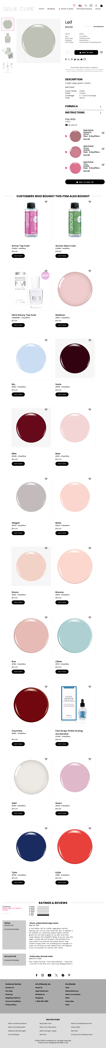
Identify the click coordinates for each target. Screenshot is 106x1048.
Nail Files (74, 1031)
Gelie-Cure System (72, 994)
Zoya (67, 987)
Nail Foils (43, 1034)
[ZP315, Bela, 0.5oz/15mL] (75, 432)
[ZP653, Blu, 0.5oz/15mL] (31, 363)
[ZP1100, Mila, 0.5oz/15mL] (31, 432)
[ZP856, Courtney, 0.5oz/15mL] (31, 710)
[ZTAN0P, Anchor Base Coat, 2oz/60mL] (75, 224)
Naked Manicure (72, 991)
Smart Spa (69, 1001)
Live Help (8, 991)
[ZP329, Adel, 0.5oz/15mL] (31, 782)
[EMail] (81, 59)
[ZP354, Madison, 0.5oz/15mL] (75, 293)
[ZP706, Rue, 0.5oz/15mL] (31, 640)
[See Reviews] (94, 26)
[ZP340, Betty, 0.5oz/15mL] (75, 501)
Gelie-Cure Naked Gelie (16, 1027)
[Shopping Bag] (101, 6)
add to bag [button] (83, 53)
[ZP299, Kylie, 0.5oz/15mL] (75, 851)
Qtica (67, 998)
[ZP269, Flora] (84, 168)
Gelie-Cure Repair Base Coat (81, 1023)
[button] (19, 9)
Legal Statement (41, 991)
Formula (83, 106)
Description (73, 79)
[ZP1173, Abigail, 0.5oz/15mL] (31, 501)
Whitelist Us (40, 994)
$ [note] (86, 139)
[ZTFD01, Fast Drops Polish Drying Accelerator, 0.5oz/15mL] (75, 711)
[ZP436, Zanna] (84, 152)
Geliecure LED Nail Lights (17, 1031)
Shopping (39, 998)
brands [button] (51, 9)
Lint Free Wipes (13, 1034)
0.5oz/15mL (76, 36)
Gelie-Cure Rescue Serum (17, 1023)
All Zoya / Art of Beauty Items (82, 1034)
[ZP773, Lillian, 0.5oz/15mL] (75, 640)
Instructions (83, 112)
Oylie (67, 1005)
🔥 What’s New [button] (65, 9)
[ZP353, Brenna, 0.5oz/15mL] (75, 571)
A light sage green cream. (78, 83)
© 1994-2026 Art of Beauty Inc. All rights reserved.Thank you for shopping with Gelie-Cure (53, 1042)
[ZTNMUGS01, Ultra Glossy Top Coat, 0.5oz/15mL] (31, 293)
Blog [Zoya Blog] (98, 9)
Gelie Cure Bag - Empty (48, 1031)
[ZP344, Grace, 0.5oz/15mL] (31, 571)
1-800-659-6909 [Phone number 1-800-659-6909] (41, 1001)
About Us (38, 987)
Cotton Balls (75, 1027)
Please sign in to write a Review (11, 909)
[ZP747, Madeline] (84, 136)
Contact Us (9, 987)
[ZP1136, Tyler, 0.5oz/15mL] (31, 851)
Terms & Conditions (13, 1001)
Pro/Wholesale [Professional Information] (84, 9)
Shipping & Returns (13, 998)
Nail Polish (69, 87)
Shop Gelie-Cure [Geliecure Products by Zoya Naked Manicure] (46, 1023)
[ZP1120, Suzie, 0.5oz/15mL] (75, 363)
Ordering (9, 994)
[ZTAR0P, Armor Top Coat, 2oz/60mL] (31, 224)
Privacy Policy (10, 1005)
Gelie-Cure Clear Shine (48, 1027)
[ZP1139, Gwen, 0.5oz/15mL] (75, 782)
